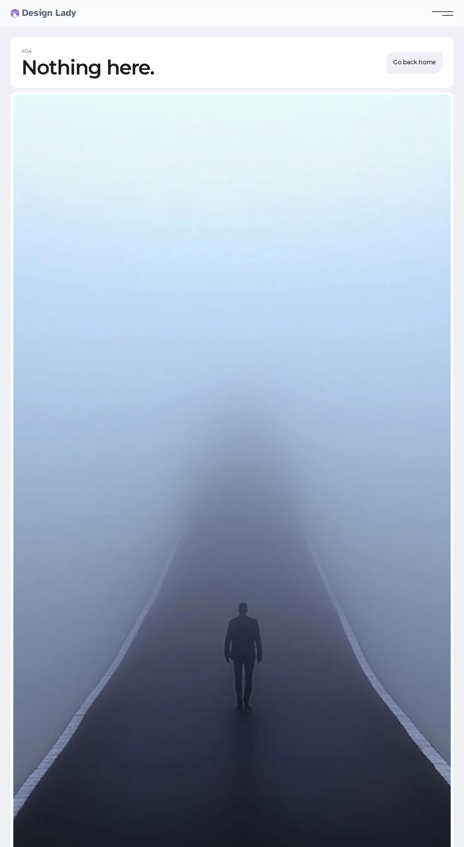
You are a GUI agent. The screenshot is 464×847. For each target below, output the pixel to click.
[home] (24, 13)
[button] (442, 13)
